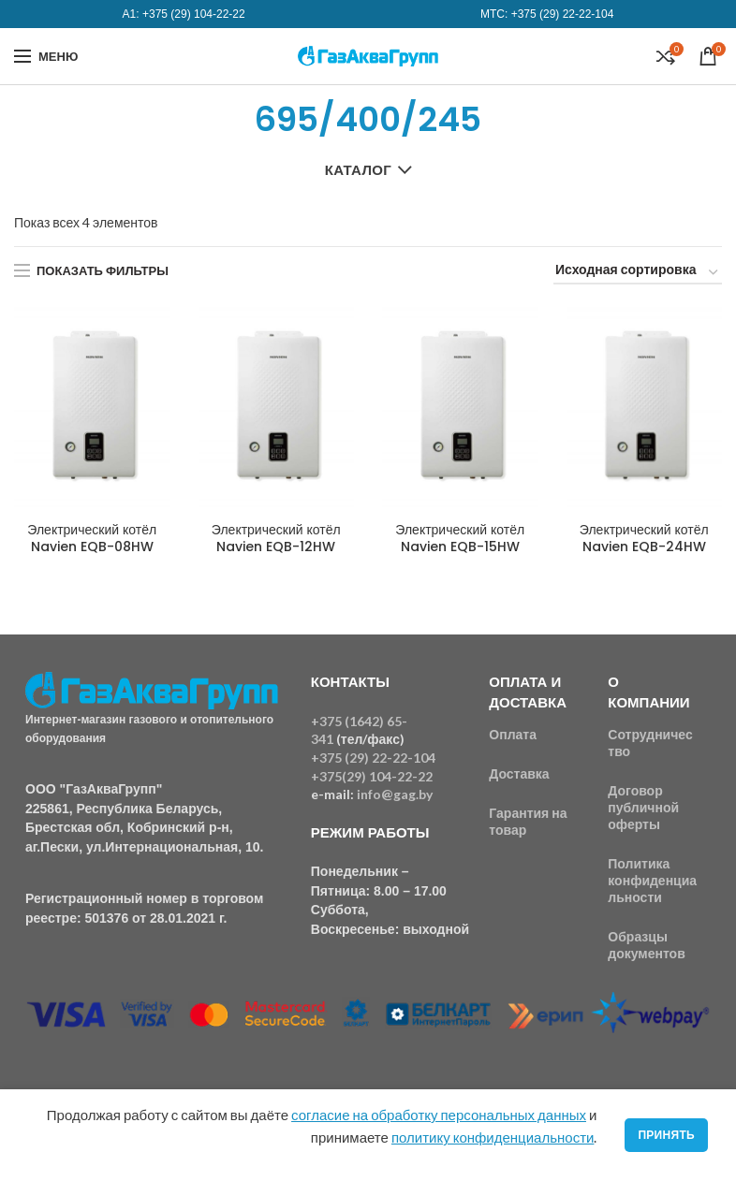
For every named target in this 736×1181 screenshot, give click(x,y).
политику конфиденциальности (492, 1137)
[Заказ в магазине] (637, 272)
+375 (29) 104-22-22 (193, 14)
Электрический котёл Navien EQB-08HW (91, 538)
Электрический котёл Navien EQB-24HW (644, 538)
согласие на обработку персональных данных (438, 1114)
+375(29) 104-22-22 (372, 776)
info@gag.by (395, 794)
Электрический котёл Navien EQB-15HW (459, 538)
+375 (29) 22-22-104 (562, 14)
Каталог (358, 169)
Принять (666, 1135)
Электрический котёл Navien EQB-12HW (276, 538)
